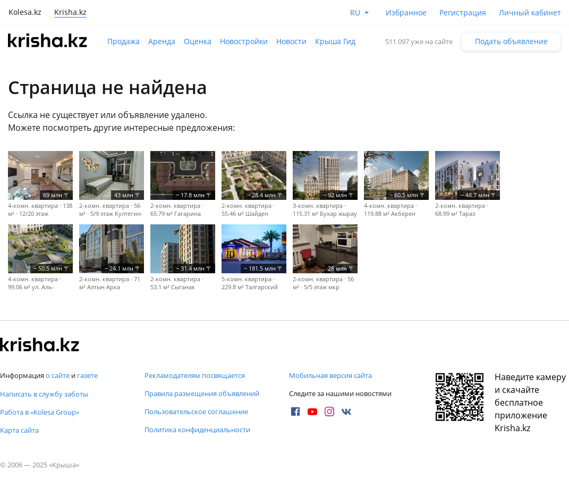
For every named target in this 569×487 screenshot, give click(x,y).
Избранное (406, 12)
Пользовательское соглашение (196, 411)
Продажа (123, 41)
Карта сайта (19, 430)
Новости (291, 41)
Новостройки (244, 41)
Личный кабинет (530, 12)
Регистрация (462, 12)
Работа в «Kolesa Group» (39, 412)
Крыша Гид (335, 41)
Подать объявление (511, 41)
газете (87, 375)
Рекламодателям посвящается (195, 375)
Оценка (197, 41)
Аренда (161, 41)
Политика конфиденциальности (197, 429)
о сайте (58, 375)
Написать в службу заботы (44, 394)
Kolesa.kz (25, 12)
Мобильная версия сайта (330, 375)
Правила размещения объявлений (202, 393)
